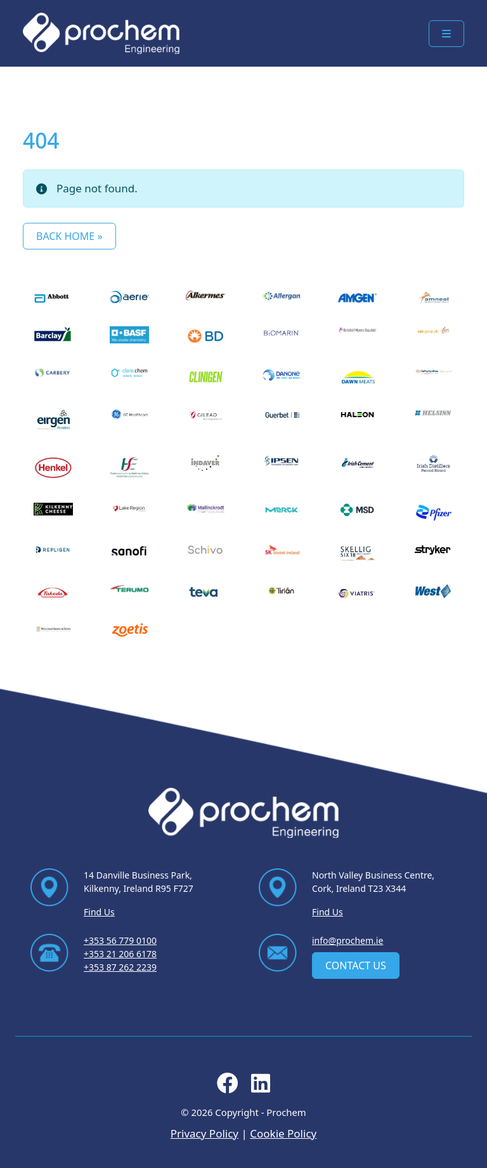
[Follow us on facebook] (228, 1087)
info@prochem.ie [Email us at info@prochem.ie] (347, 940)
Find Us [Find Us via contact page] (99, 912)
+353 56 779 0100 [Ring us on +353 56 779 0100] (120, 940)
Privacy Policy (204, 1133)
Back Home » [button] (69, 236)
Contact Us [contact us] (355, 965)
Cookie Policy (283, 1133)
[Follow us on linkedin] (260, 1087)
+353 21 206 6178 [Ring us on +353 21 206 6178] (120, 954)
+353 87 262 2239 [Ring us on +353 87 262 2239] (120, 967)
